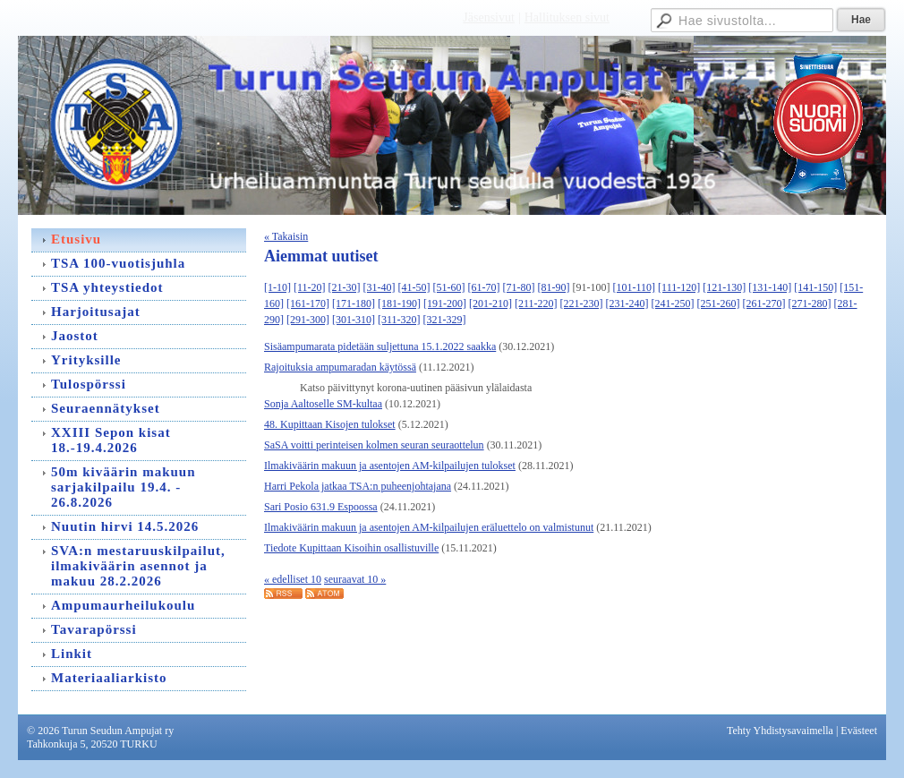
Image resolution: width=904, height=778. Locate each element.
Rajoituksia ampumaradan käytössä (340, 367)
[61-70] (484, 287)
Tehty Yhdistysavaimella (780, 730)
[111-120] (679, 287)
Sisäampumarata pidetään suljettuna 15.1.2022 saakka (380, 346)
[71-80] (519, 287)
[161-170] (307, 303)
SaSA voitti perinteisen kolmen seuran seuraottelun (374, 445)
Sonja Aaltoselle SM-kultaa (323, 404)
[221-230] (581, 303)
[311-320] (399, 319)
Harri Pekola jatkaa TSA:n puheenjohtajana (357, 486)
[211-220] (536, 303)
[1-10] (277, 287)
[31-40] (379, 287)
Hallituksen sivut (567, 17)
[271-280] (810, 303)
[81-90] (554, 287)
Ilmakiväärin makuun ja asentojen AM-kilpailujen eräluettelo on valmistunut (428, 527)
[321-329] (444, 319)
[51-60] (449, 287)
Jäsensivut (489, 17)
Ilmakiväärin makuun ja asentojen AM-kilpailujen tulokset (390, 465)
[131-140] (769, 287)
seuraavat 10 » (355, 579)
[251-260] (718, 303)
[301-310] (353, 319)
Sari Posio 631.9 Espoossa (321, 506)
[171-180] (353, 303)
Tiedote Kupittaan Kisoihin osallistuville (351, 548)
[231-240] (627, 303)
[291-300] (307, 319)
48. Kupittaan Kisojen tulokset (330, 424)
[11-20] (310, 287)
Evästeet (858, 730)
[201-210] (490, 303)
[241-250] (673, 303)
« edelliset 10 (292, 579)
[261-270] (764, 303)
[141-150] (815, 287)
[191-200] (444, 303)
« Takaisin (286, 236)
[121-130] (724, 287)
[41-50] (414, 287)
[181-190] (399, 303)
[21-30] (344, 287)
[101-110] (634, 287)
